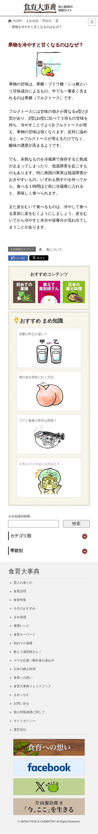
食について (54, 249)
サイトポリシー (23, 721)
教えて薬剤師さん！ (26, 652)
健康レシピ (19, 626)
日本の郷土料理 (23, 669)
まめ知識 (18, 617)
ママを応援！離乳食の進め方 (32, 660)
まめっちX (19, 695)
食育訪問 (18, 591)
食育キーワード (23, 634)
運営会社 (18, 729)
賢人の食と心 (21, 582)
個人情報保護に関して (27, 712)
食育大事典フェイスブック (30, 686)
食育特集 (18, 600)
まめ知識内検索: (19, 516)
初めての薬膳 (21, 643)
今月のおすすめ (23, 608)
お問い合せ (19, 703)
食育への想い (21, 677)
